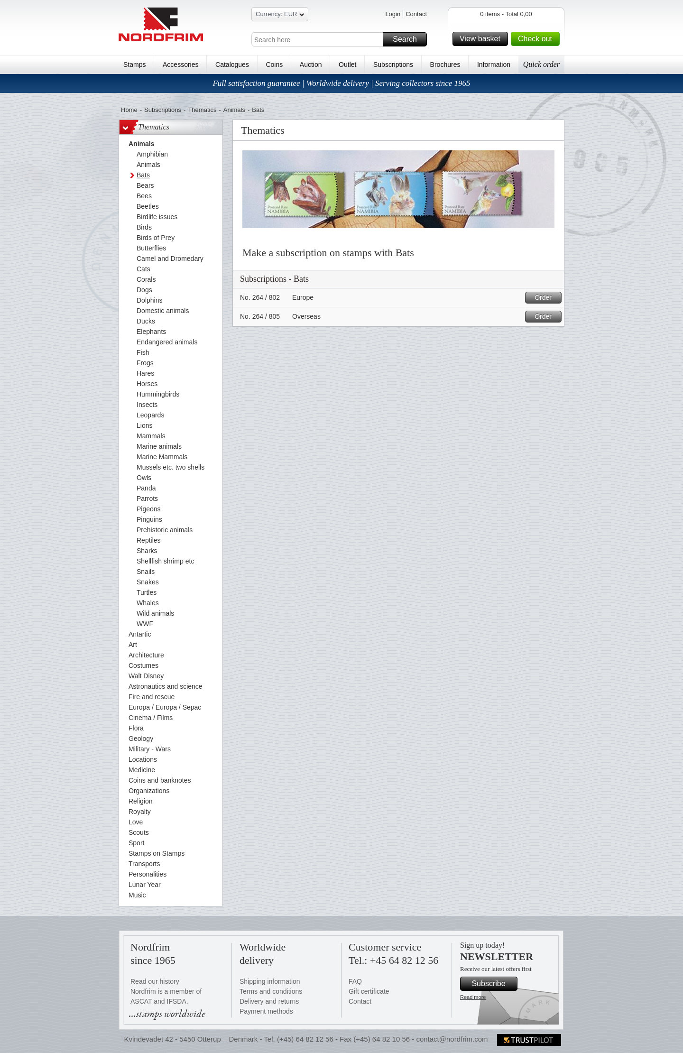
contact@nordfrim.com (452, 1039)
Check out (537, 39)
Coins (274, 64)
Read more (473, 997)
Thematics (202, 109)
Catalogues (232, 64)
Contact (416, 14)
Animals (234, 109)
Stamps (134, 64)
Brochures (445, 64)
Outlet (347, 64)
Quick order (541, 64)
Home (129, 109)
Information (493, 64)
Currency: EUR (280, 15)
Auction (311, 64)
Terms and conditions (271, 991)
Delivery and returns (269, 1001)
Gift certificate (369, 991)
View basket (482, 39)
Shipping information (270, 981)
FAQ (355, 981)
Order (547, 298)
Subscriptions (393, 64)
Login (392, 14)
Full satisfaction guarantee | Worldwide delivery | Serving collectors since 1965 (341, 83)
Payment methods (266, 1011)
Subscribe (493, 984)
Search (408, 39)
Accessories (180, 64)
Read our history (154, 981)
